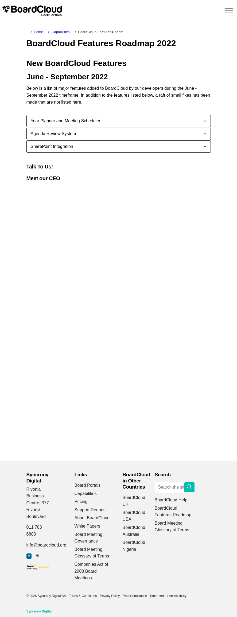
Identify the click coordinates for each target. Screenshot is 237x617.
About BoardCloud (92, 518)
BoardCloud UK (134, 501)
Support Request (91, 510)
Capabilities (86, 493)
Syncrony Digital (39, 611)
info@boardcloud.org (46, 545)
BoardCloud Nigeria (134, 546)
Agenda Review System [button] (53, 133)
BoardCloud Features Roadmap (173, 511)
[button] (189, 487)
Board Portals (88, 485)
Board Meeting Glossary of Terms (92, 553)
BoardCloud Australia (134, 531)
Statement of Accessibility (168, 596)
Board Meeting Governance (89, 538)
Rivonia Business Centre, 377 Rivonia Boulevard (37, 503)
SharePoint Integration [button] (52, 146)
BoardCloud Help (171, 500)
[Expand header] (229, 10)
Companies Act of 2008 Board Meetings (91, 571)
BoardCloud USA (134, 516)
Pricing (81, 501)
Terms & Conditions (83, 596)
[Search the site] (175, 487)
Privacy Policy (110, 596)
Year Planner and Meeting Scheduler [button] (65, 121)
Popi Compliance (135, 596)
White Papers (87, 526)
